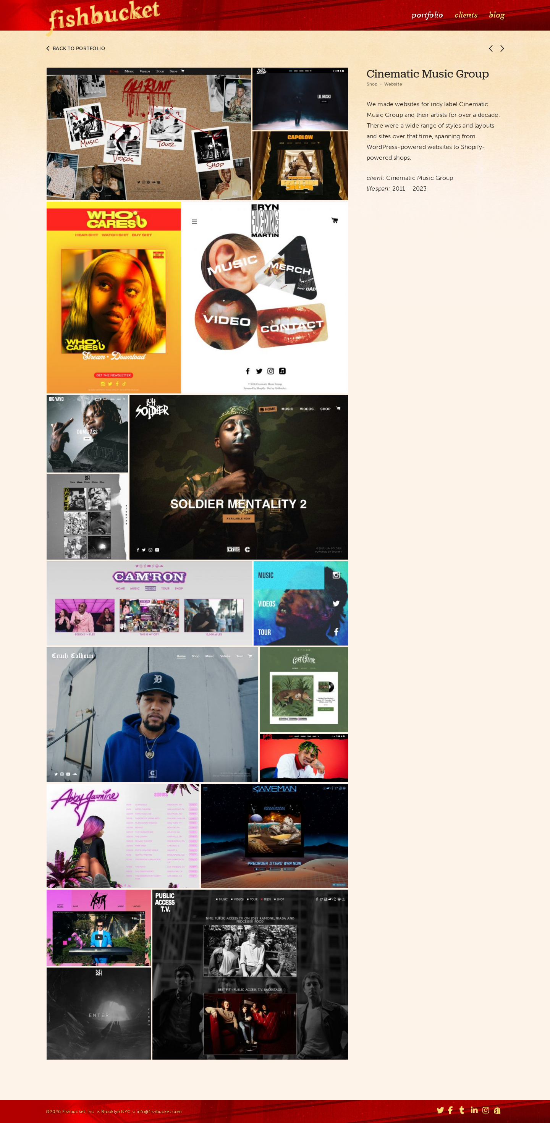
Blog (496, 15)
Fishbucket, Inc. (78, 1111)
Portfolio (426, 15)
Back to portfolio (75, 48)
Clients (465, 15)
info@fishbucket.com (159, 1111)
